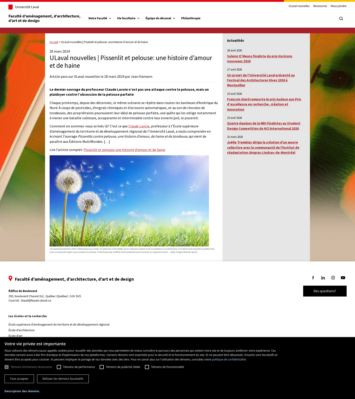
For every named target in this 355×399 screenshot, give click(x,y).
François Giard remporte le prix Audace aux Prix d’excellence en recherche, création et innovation (264, 104)
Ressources (314, 6)
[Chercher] (334, 18)
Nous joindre (332, 6)
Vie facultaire (135, 18)
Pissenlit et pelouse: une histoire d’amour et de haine (124, 149)
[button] (22, 391)
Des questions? (318, 291)
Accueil (54, 42)
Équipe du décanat (167, 18)
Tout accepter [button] (19, 379)
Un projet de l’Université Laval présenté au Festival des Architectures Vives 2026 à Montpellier (261, 80)
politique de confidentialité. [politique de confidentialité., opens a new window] (229, 359)
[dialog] (177, 368)
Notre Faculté (106, 18)
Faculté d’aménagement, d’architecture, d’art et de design (51, 18)
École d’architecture (28, 330)
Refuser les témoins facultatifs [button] (63, 379)
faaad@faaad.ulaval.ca (43, 300)
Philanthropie (197, 18)
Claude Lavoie (138, 126)
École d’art (22, 336)
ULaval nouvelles (292, 6)
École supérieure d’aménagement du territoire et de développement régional (65, 324)
